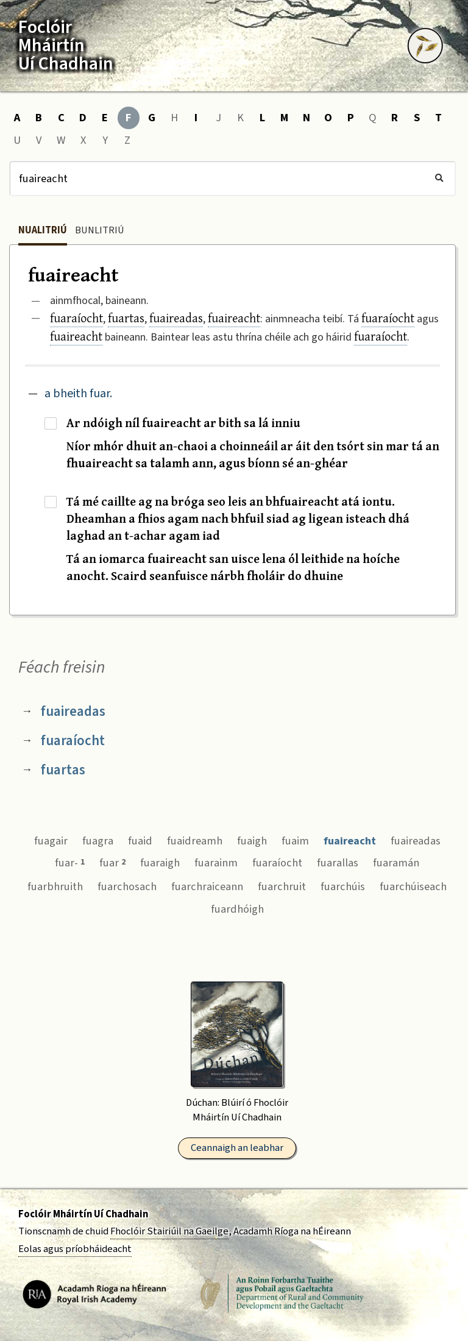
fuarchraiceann (207, 886)
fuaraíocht (76, 318)
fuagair (51, 841)
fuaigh (252, 841)
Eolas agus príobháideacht (75, 1249)
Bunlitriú (99, 230)
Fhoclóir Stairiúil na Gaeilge (169, 1231)
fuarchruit (282, 886)
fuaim (295, 841)
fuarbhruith (55, 886)
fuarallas (337, 863)
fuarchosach (127, 886)
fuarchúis (343, 886)
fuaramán (396, 863)
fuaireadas (176, 318)
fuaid (140, 841)
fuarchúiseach (413, 886)
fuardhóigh (237, 909)
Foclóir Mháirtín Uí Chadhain (83, 1214)
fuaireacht (234, 318)
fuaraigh (160, 863)
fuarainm (216, 863)
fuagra (97, 841)
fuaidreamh (194, 841)
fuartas (126, 318)
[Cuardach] (232, 178)
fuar (112, 863)
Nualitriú (42, 230)
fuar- (70, 863)
